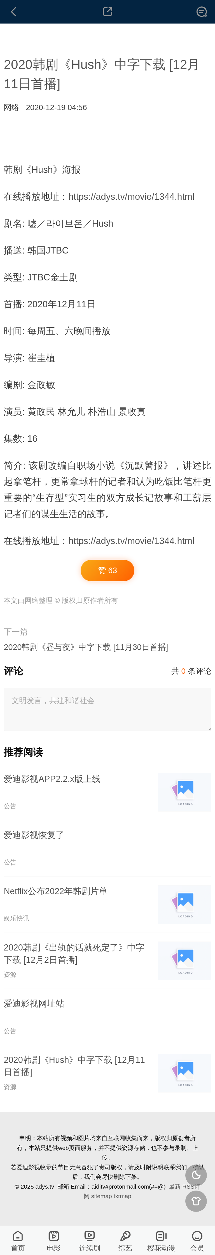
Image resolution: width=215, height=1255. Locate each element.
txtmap (122, 1196)
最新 (175, 1186)
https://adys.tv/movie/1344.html (131, 196)
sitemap (101, 1196)
